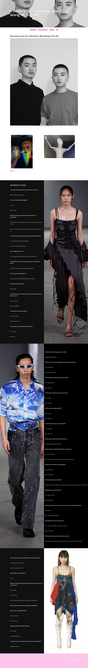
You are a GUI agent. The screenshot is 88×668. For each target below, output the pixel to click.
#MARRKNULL (33, 29)
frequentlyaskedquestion (50, 357)
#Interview (52, 29)
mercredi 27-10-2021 (43, 29)
